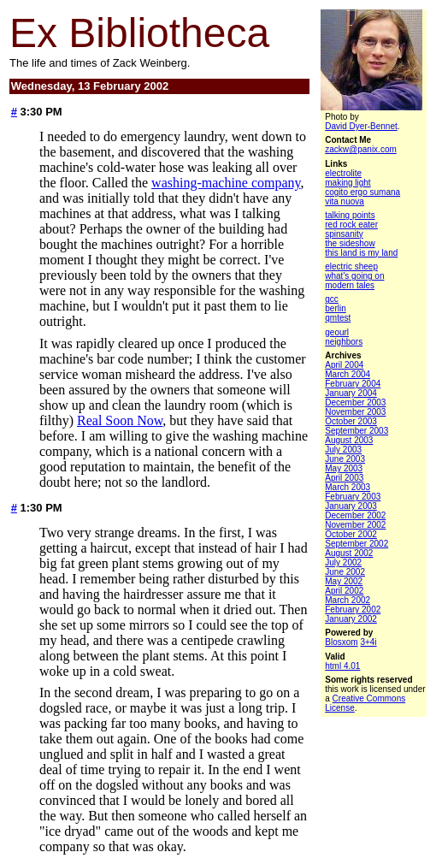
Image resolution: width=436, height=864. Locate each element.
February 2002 (352, 609)
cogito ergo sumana (362, 192)
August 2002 (349, 553)
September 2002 (356, 543)
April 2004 (344, 365)
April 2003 (344, 477)
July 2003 (343, 449)
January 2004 (351, 393)
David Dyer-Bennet (361, 126)
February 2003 (352, 496)
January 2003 (351, 506)
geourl (337, 332)
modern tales (349, 285)
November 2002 (355, 525)
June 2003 (345, 459)
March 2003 (347, 487)
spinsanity (343, 234)
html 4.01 (342, 666)
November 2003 (355, 412)
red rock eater (351, 224)
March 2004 (347, 374)
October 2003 (351, 421)
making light (347, 182)
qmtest (338, 318)
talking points (349, 215)
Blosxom (341, 642)
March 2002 (347, 600)
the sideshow (349, 243)
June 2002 (345, 572)
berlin (335, 308)
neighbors (343, 341)
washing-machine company (225, 182)
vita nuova (344, 201)
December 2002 (355, 515)
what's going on (354, 276)
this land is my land (361, 252)
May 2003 (343, 468)
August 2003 (349, 440)
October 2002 (351, 534)
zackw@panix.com (361, 149)
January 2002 (351, 619)
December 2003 (355, 402)
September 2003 (356, 430)
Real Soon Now (119, 420)
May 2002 (343, 581)
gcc (332, 299)
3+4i (368, 642)
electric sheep (351, 266)
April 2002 (344, 590)
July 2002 (343, 562)
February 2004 (352, 383)
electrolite (343, 173)
